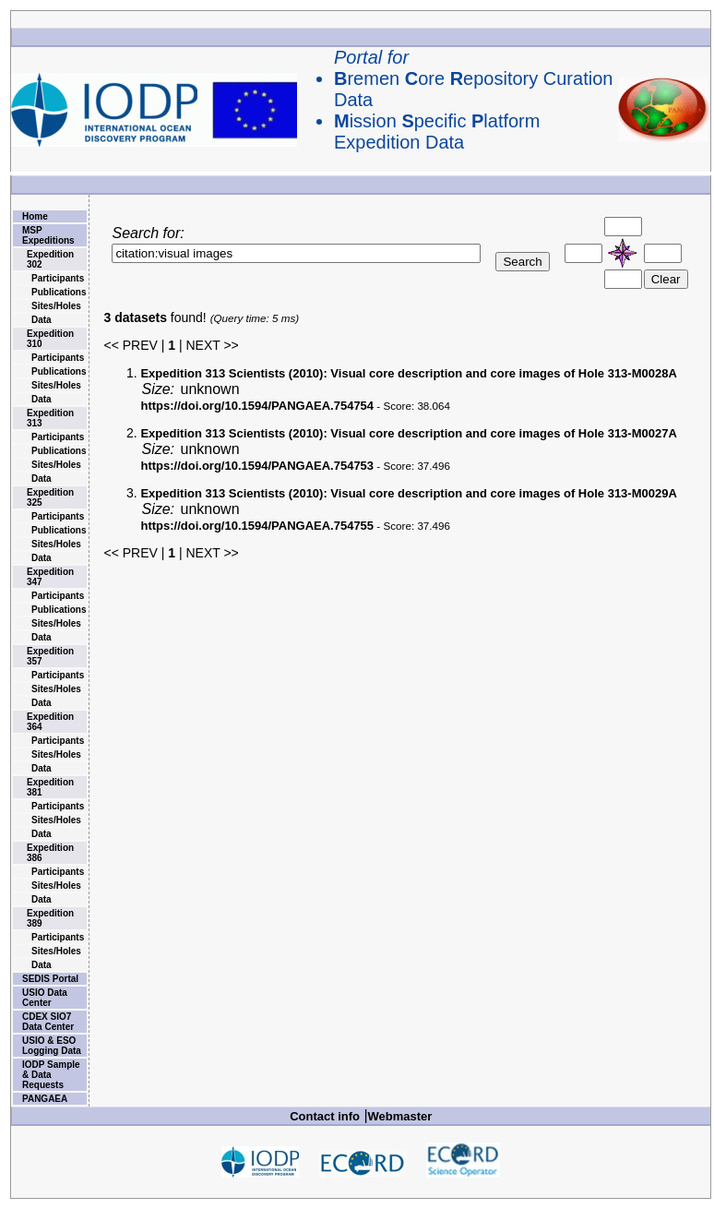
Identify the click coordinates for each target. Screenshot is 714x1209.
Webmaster (400, 1116)
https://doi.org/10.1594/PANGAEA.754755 (257, 526)
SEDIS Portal (50, 979)
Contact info (325, 1116)
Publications (58, 292)
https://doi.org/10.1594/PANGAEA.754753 (257, 466)
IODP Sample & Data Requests (51, 1074)
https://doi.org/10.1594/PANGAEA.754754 (257, 406)
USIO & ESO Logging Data (51, 1045)
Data (41, 320)
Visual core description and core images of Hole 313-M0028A (408, 373)
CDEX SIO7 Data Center (48, 1021)
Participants (57, 278)
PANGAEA (44, 1099)
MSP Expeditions (48, 235)
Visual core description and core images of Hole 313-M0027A (408, 433)
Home (35, 216)
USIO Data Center (44, 998)
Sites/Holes (56, 306)
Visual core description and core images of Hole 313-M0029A (408, 493)
